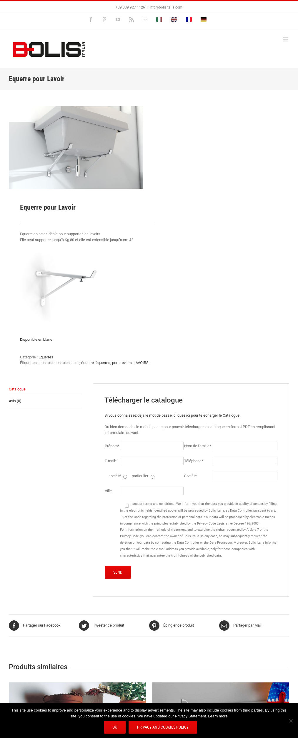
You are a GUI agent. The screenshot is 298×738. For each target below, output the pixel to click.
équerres (103, 362)
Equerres (46, 357)
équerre (87, 362)
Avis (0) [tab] (15, 401)
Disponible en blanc (36, 339)
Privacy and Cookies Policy (163, 727)
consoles (62, 362)
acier (75, 362)
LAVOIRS (141, 362)
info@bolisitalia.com (165, 7)
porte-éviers (122, 362)
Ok (114, 727)
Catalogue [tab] (17, 389)
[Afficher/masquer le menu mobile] (286, 39)
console (46, 362)
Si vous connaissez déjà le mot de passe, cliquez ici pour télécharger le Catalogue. (172, 415)
